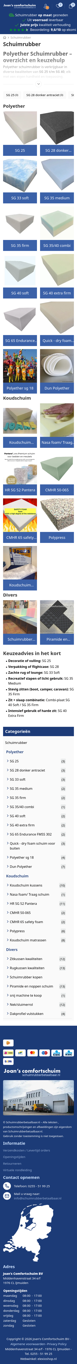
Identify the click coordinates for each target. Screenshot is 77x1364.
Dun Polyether (57, 388)
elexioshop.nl (47, 1359)
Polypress (57, 537)
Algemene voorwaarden (27, 1344)
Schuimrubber (16, 742)
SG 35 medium (57, 197)
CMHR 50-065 (57, 489)
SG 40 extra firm (57, 293)
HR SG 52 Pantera (20, 489)
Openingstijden (14, 1157)
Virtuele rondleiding (17, 1170)
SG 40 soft (20, 293)
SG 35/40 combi (56, 245)
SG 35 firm (20, 245)
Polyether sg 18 (20, 388)
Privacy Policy (57, 1344)
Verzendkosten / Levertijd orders (26, 1150)
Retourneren (12, 1163)
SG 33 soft (20, 197)
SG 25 (20, 150)
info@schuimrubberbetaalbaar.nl (37, 1198)
